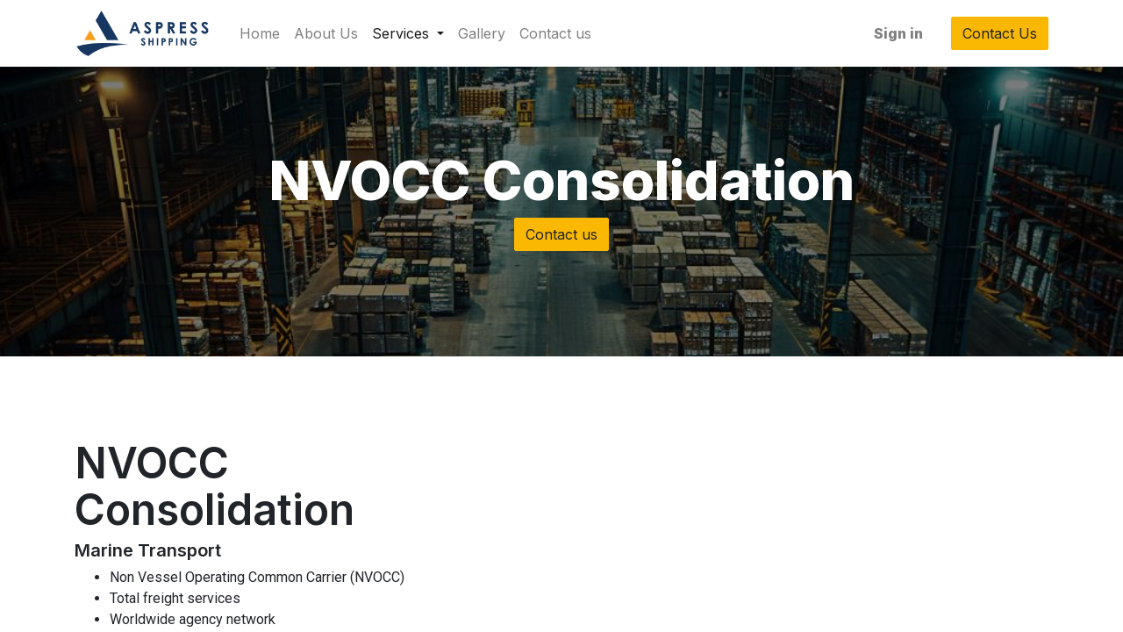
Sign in (898, 33)
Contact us (561, 234)
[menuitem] (259, 33)
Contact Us (999, 33)
